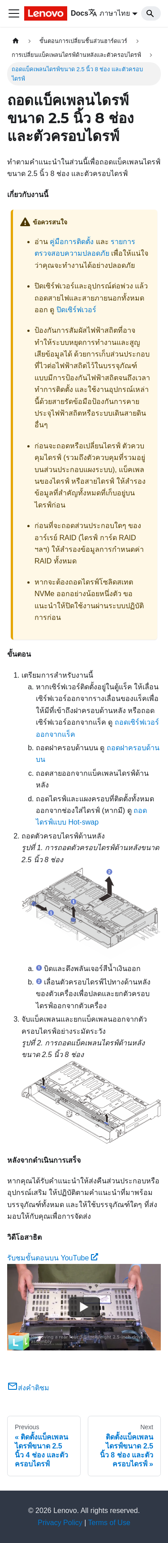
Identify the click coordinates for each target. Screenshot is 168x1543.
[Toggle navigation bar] (14, 13)
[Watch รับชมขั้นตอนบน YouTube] (84, 1307)
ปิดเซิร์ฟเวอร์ (76, 310)
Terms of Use (109, 1522)
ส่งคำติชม (28, 1388)
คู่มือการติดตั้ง (72, 241)
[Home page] (15, 41)
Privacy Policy (60, 1522)
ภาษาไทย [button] (109, 13)
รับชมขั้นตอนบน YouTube (52, 1258)
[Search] (151, 13)
